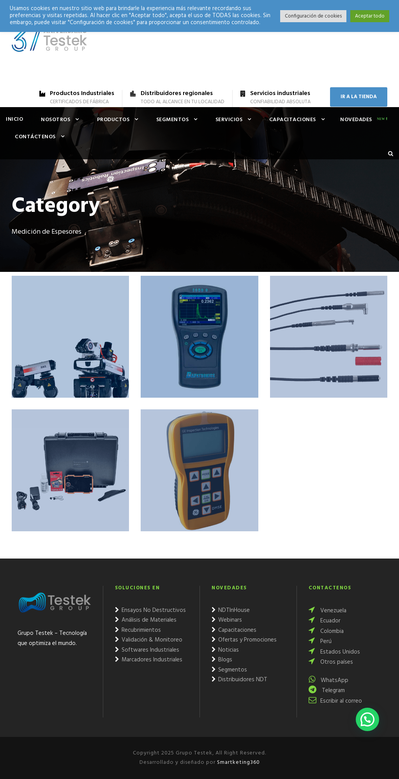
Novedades (356, 119)
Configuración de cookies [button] (313, 16)
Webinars (227, 620)
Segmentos (172, 119)
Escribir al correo (335, 701)
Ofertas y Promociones (244, 640)
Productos (113, 119)
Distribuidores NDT (239, 679)
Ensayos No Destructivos (150, 610)
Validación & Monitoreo (148, 640)
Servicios (229, 119)
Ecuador (325, 621)
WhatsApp (328, 680)
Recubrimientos (138, 630)
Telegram (327, 690)
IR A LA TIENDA (359, 97)
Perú (320, 641)
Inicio (14, 119)
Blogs (222, 659)
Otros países (331, 662)
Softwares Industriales (147, 650)
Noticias (225, 650)
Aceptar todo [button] (370, 16)
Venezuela (327, 610)
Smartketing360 (237, 762)
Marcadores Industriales (148, 659)
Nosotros (55, 119)
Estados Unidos (334, 652)
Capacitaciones (292, 119)
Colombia (326, 631)
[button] (367, 719)
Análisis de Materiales (146, 620)
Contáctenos (35, 136)
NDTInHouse (231, 610)
